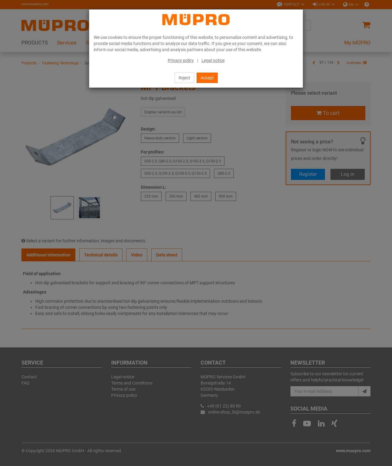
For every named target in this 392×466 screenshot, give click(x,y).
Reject (184, 77)
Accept (207, 77)
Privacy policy (181, 60)
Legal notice (213, 60)
